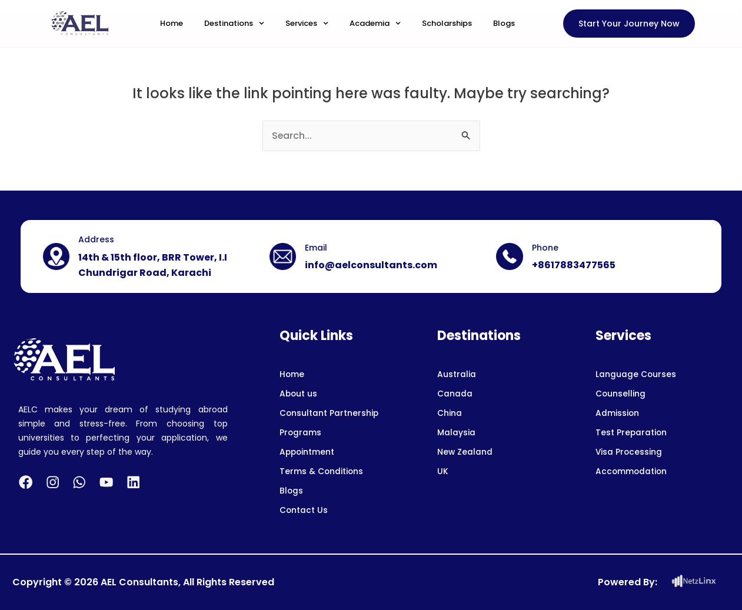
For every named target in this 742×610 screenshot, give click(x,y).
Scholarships (447, 23)
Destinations (234, 23)
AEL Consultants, (141, 582)
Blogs (504, 23)
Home (171, 23)
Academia (375, 23)
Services (306, 23)
